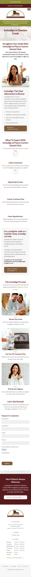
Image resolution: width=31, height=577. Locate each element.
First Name (5, 419)
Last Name (5, 426)
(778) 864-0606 (16, 2)
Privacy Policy (6, 566)
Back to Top (25, 566)
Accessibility (13, 566)
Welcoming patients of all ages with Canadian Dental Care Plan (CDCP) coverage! (15, 23)
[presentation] (11, 456)
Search (19, 566)
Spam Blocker (6, 453)
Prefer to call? (22, 409)
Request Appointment (8, 165)
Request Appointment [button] (15, 5)
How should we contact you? (10, 447)
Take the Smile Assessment (12, 269)
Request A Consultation (12, 128)
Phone (4, 440)
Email (4, 433)
